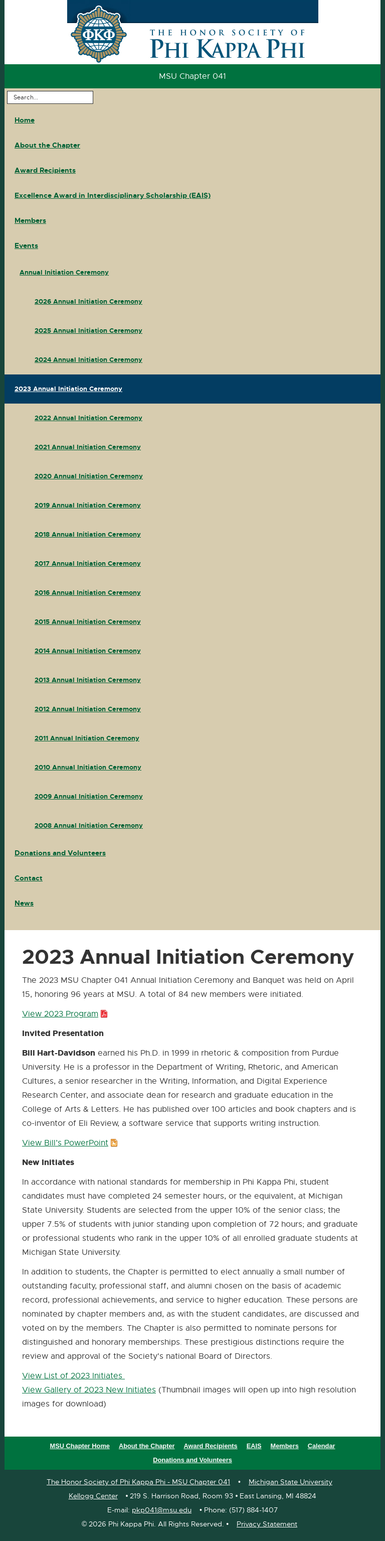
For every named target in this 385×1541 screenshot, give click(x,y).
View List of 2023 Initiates (73, 1376)
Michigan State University (290, 1481)
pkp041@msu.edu (161, 1509)
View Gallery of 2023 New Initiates (89, 1390)
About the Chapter (47, 145)
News (24, 903)
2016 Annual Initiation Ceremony (88, 592)
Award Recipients (45, 170)
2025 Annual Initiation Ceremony (88, 330)
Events (26, 245)
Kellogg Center (93, 1495)
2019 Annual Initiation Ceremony (88, 505)
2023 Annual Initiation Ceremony (68, 388)
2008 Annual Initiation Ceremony (89, 825)
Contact (29, 877)
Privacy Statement (267, 1523)
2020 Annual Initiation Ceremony (89, 476)
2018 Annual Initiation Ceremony (88, 534)
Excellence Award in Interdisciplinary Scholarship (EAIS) (113, 195)
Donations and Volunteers (60, 852)
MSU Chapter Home (79, 1446)
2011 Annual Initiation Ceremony (87, 738)
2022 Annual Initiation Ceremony (88, 418)
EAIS (254, 1446)
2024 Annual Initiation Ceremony (88, 359)
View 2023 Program (63, 1014)
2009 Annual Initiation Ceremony (89, 796)
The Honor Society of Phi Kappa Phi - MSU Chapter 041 (138, 1481)
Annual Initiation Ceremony (64, 272)
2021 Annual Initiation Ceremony (88, 447)
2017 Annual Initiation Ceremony (88, 563)
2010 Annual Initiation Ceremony (88, 767)
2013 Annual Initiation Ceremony (88, 680)
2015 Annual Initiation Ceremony (88, 621)
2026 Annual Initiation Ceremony (88, 301)
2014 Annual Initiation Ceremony (88, 651)
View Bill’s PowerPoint (68, 1143)
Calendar (321, 1446)
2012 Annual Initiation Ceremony (88, 709)
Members (30, 220)
